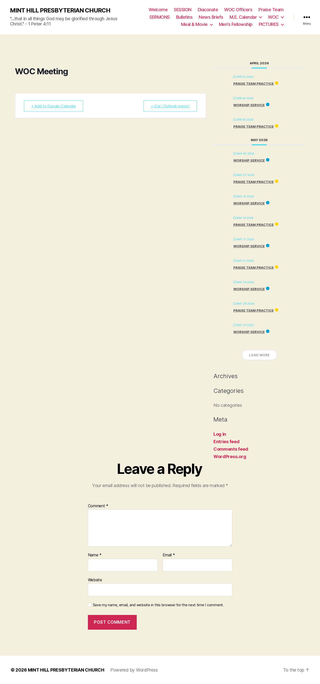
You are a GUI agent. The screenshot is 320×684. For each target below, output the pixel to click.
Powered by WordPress (134, 670)
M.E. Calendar (243, 17)
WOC (273, 17)
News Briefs (211, 17)
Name (95, 555)
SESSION (183, 9)
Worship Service (249, 105)
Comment (98, 506)
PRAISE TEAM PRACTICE (253, 84)
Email (169, 555)
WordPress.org (229, 456)
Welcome (158, 9)
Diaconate (208, 9)
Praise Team (271, 9)
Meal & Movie (194, 24)
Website (95, 579)
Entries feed (226, 441)
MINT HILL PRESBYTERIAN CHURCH (60, 10)
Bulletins (184, 17)
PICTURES (269, 24)
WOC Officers (238, 9)
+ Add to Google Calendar (53, 106)
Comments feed (230, 449)
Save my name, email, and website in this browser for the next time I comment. (158, 605)
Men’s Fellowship (236, 24)
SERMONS (159, 17)
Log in (219, 434)
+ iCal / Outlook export (170, 106)
